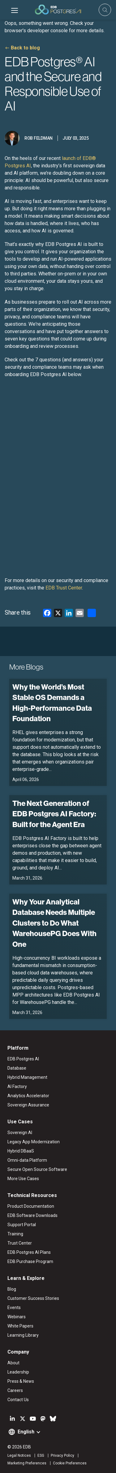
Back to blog (25, 48)
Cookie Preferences (70, 1463)
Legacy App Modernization (33, 1141)
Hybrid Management (27, 1077)
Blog (11, 1289)
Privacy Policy (62, 1455)
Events (14, 1307)
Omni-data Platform (27, 1160)
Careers (15, 1390)
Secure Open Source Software (37, 1169)
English (26, 1432)
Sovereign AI (19, 1132)
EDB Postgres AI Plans (29, 1252)
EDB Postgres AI (23, 1058)
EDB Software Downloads (32, 1215)
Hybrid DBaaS (20, 1150)
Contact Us (18, 1399)
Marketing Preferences (26, 1463)
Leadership (18, 1372)
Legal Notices (19, 1455)
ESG (40, 1455)
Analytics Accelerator (28, 1095)
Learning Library (23, 1335)
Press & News (20, 1381)
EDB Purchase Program (30, 1261)
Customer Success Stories (33, 1298)
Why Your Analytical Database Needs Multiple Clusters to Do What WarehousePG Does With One (54, 923)
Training (15, 1233)
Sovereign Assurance (28, 1104)
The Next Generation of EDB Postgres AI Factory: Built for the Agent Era (54, 814)
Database (16, 1068)
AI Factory (17, 1086)
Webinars (16, 1316)
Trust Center (19, 1243)
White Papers (20, 1325)
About (13, 1362)
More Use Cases (23, 1178)
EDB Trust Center (63, 588)
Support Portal (21, 1224)
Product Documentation (30, 1206)
